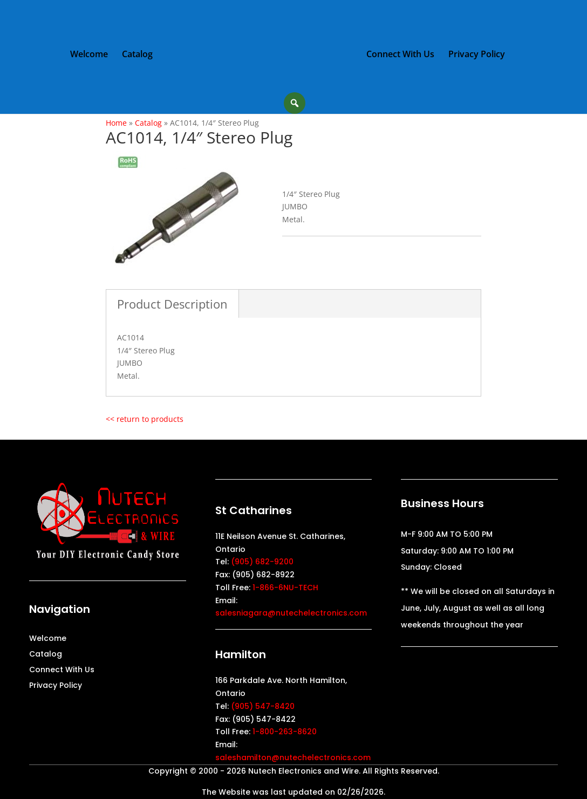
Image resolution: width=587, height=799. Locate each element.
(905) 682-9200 (262, 561)
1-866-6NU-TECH (285, 587)
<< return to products (144, 419)
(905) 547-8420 (263, 706)
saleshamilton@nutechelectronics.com (293, 757)
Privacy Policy (476, 54)
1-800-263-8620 (284, 731)
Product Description (172, 304)
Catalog (137, 54)
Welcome (89, 54)
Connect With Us (400, 54)
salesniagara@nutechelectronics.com (291, 612)
